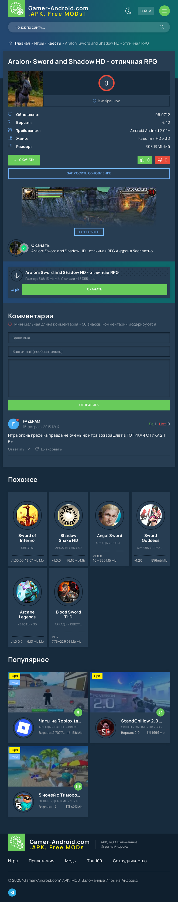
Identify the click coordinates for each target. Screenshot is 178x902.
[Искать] (162, 27)
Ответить (16, 449)
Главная (22, 43)
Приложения (41, 861)
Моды (70, 861)
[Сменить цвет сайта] (128, 11)
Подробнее (89, 232)
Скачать (27, 159)
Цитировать (51, 449)
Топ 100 (94, 861)
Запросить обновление (89, 173)
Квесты (54, 43)
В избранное (109, 100)
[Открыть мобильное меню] (164, 10)
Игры (39, 43)
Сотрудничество (130, 861)
